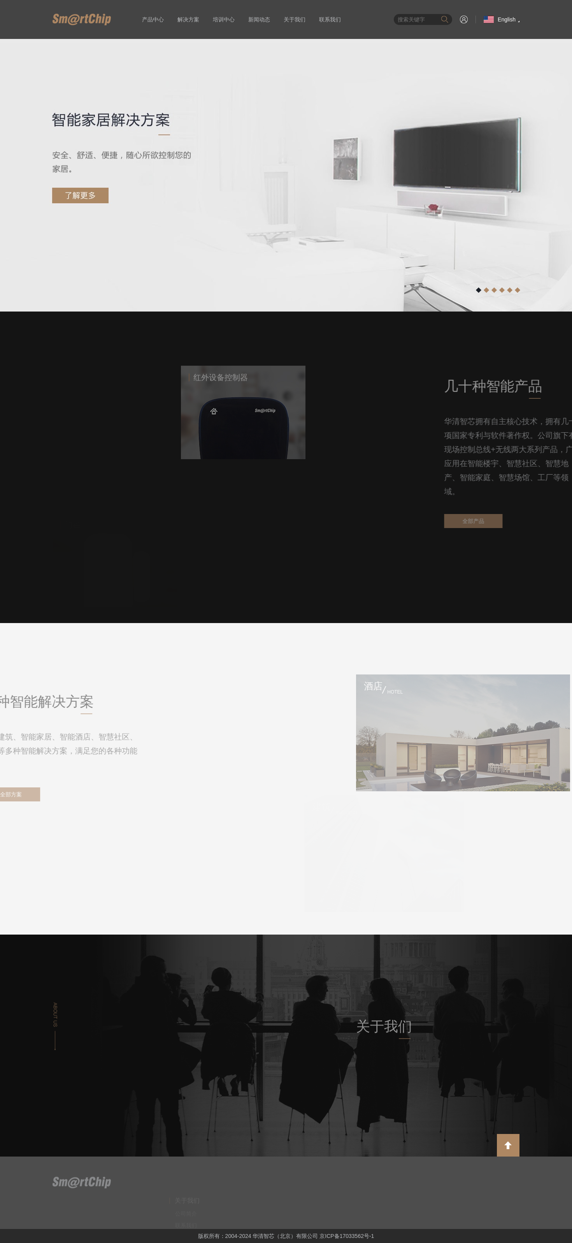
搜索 (444, 19)
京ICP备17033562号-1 (346, 1236)
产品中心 (153, 19)
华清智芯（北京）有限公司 (82, 19)
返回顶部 (508, 1145)
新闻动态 (259, 19)
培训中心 (224, 19)
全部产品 (528, 521)
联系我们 (330, 19)
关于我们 (294, 19)
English (500, 19)
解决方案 (188, 19)
